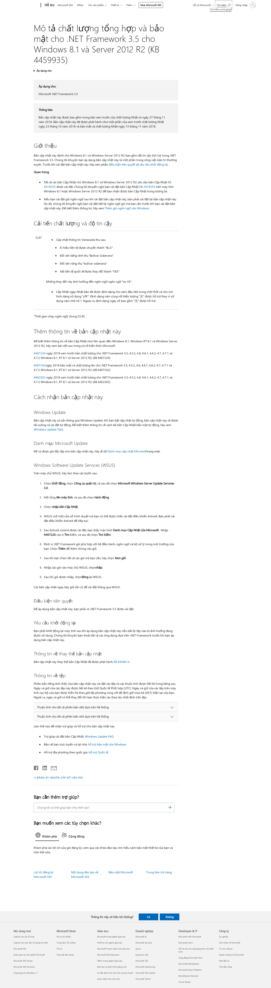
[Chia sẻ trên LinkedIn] (43, 767)
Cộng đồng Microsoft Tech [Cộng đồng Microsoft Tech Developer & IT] (190, 957)
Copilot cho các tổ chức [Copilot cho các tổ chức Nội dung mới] (24, 936)
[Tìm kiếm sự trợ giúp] (223, 5)
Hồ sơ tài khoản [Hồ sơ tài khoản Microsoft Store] (63, 936)
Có (148, 917)
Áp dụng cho (43, 70)
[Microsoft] (26, 5)
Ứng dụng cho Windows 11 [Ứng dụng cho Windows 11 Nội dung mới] (26, 972)
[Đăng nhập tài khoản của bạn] (245, 5)
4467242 (40, 365)
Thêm (129, 5)
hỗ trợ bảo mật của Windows (107, 744)
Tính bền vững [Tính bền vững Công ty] (225, 966)
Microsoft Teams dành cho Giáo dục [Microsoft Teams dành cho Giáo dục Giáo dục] (113, 948)
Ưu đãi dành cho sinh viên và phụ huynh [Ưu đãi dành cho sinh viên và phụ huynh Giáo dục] (115, 972)
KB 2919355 (147, 187)
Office (80, 5)
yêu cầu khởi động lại (153, 164)
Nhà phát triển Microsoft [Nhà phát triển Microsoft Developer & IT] (189, 936)
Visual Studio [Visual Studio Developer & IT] (184, 981)
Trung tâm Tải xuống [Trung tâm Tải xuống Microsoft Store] (65, 942)
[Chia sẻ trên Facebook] (36, 767)
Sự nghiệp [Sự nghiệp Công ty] (223, 936)
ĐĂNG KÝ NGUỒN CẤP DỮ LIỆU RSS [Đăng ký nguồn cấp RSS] (60, 777)
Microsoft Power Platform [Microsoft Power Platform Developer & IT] (190, 969)
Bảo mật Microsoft (121, 872)
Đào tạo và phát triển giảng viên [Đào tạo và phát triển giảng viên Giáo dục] (112, 966)
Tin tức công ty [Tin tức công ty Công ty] (225, 948)
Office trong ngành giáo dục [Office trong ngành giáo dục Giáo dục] (109, 960)
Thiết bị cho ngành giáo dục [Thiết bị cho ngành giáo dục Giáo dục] (109, 942)
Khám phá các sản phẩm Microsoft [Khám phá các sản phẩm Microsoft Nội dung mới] (29, 954)
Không (170, 917)
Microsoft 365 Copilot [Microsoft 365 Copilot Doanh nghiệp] (145, 972)
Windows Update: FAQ (48, 429)
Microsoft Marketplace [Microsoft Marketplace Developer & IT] (188, 963)
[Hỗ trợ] (49, 5)
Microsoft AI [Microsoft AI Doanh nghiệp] (141, 936)
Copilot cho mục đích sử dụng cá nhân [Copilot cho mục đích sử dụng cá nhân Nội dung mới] (31, 942)
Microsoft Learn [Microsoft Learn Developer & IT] (185, 942)
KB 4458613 (121, 662)
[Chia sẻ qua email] (52, 767)
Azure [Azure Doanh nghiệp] (138, 948)
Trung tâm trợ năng (159, 872)
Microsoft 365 (65, 5)
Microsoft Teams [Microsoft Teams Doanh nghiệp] (143, 978)
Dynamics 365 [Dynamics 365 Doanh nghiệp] (142, 954)
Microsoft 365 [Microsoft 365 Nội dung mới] (20, 948)
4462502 (40, 377)
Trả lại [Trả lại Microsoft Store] (59, 948)
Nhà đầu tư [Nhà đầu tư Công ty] (224, 960)
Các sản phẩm (96, 5)
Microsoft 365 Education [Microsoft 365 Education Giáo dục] (108, 954)
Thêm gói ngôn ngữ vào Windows (127, 208)
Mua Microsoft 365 (150, 5)
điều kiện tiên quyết (122, 164)
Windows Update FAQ (99, 736)
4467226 (40, 353)
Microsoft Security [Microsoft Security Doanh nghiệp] (144, 942)
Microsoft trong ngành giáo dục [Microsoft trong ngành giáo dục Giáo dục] (111, 936)
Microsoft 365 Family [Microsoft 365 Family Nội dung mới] (23, 960)
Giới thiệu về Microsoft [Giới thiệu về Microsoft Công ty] (229, 942)
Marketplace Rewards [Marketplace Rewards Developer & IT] (188, 975)
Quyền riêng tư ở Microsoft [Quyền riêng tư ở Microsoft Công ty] (231, 954)
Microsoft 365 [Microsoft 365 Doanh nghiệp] (142, 960)
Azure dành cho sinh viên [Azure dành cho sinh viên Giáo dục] (108, 978)
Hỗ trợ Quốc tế (98, 752)
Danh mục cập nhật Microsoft (127, 451)
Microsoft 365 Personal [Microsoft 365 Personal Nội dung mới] (24, 966)
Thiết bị (115, 5)
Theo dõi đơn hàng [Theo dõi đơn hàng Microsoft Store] (65, 954)
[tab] (47, 836)
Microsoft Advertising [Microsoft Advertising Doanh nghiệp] (145, 966)
